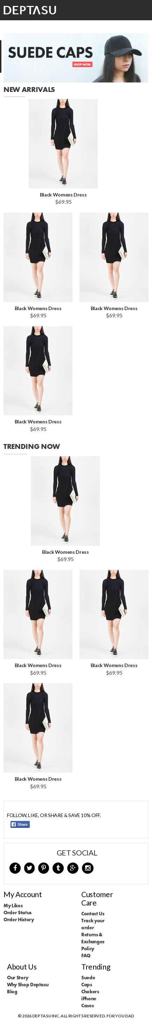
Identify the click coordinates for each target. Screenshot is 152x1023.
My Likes (13, 905)
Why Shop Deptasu (27, 984)
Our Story (17, 977)
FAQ (85, 955)
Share (20, 824)
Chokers (90, 991)
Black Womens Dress (63, 195)
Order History (19, 919)
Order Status (18, 912)
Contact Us (92, 913)
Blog (12, 991)
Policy (87, 948)
